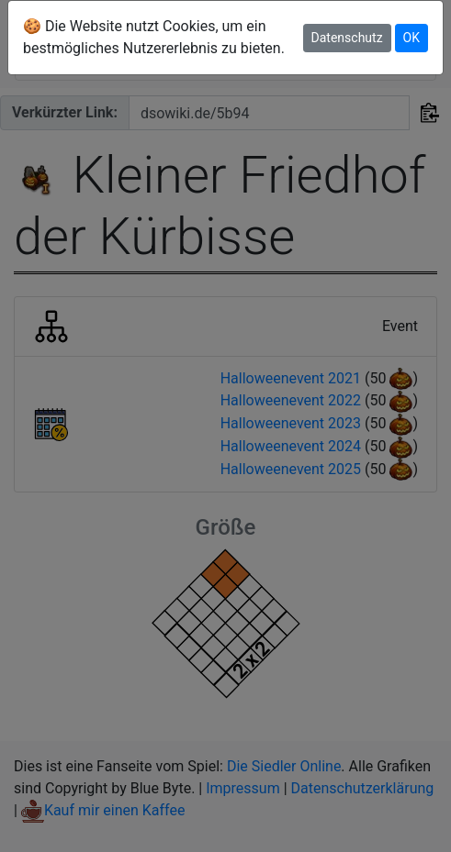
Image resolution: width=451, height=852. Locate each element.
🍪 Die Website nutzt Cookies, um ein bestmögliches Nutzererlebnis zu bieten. (154, 37)
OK (411, 37)
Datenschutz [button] (347, 37)
